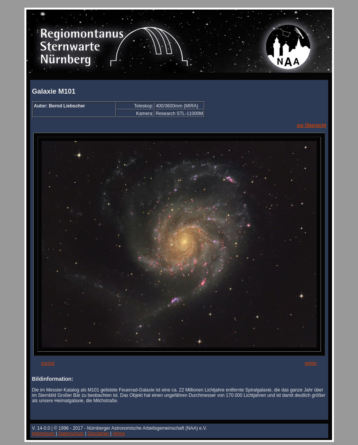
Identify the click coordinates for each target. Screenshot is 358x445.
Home (119, 433)
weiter (311, 363)
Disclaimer (98, 433)
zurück (48, 363)
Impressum (44, 433)
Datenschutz (71, 433)
